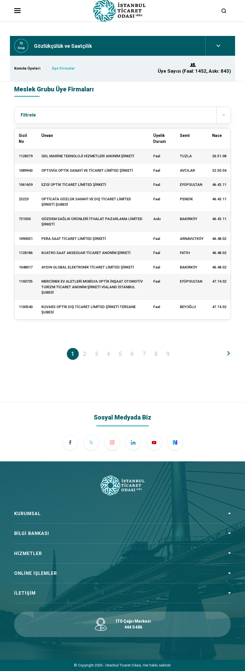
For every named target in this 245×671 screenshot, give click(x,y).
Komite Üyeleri (27, 68)
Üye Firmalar (63, 68)
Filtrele (126, 115)
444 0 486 (133, 627)
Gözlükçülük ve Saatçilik (63, 46)
